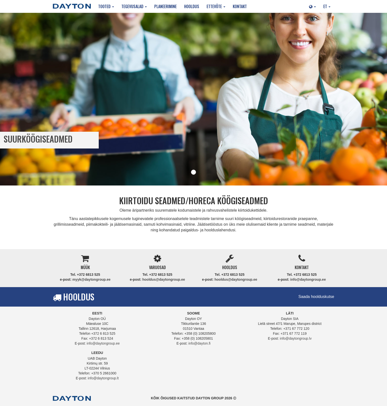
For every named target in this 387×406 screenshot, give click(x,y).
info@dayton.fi (199, 343)
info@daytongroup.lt (103, 378)
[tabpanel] (193, 99)
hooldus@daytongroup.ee (163, 279)
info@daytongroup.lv (296, 338)
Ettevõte (216, 6)
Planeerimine (165, 6)
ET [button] (326, 6)
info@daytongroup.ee (308, 279)
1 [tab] (193, 172)
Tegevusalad (134, 6)
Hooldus (191, 6)
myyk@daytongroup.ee (91, 279)
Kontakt (240, 6)
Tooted (106, 6)
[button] (312, 6)
